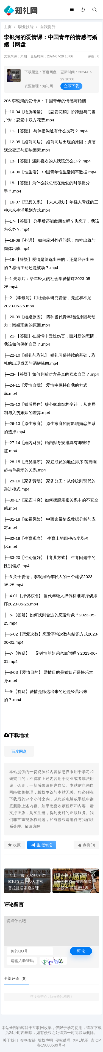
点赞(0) (86, 845)
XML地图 (80, 1040)
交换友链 (28, 1040)
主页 (8, 27)
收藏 (14, 845)
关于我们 (10, 1040)
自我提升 (47, 27)
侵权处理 (63, 1040)
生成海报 (41, 845)
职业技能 (26, 27)
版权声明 (45, 1040)
